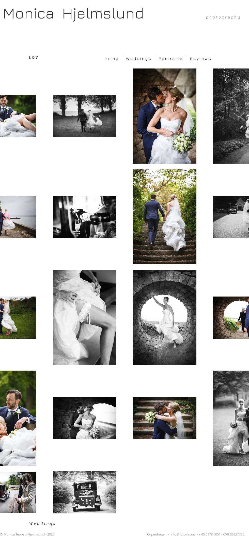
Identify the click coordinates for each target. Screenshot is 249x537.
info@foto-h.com (183, 534)
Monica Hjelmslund (73, 13)
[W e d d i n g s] (44, 524)
